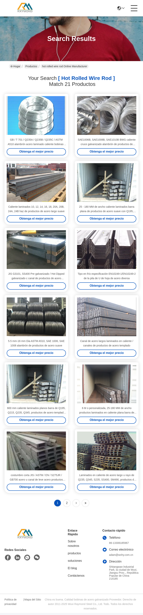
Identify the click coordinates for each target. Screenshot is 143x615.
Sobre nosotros (73, 545)
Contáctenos (76, 577)
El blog (72, 570)
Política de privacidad (10, 604)
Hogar (15, 66)
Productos (31, 66)
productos (74, 555)
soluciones (75, 562)
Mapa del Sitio (32, 601)
